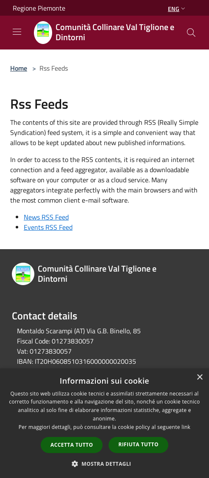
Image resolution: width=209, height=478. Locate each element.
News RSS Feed (46, 217)
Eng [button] (177, 8)
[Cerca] (191, 32)
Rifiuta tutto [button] (138, 444)
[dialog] (104, 423)
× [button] (199, 377)
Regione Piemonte (39, 8)
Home (18, 68)
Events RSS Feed (48, 227)
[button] (104, 463)
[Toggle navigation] (17, 32)
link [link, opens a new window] (185, 427)
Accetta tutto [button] (71, 444)
